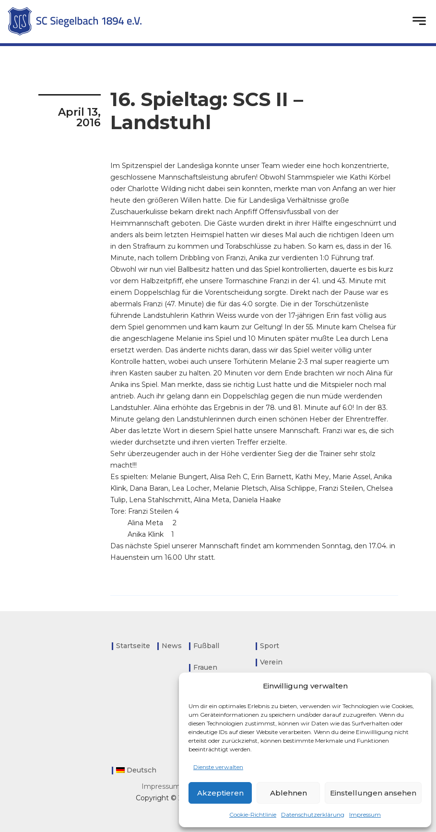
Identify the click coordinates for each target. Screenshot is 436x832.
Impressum (365, 814)
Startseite (133, 645)
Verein (271, 662)
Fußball (206, 645)
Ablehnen (288, 792)
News (172, 645)
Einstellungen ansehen (373, 792)
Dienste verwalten (218, 767)
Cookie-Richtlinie (252, 814)
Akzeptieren (220, 792)
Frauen (205, 667)
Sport (269, 645)
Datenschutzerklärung (312, 814)
